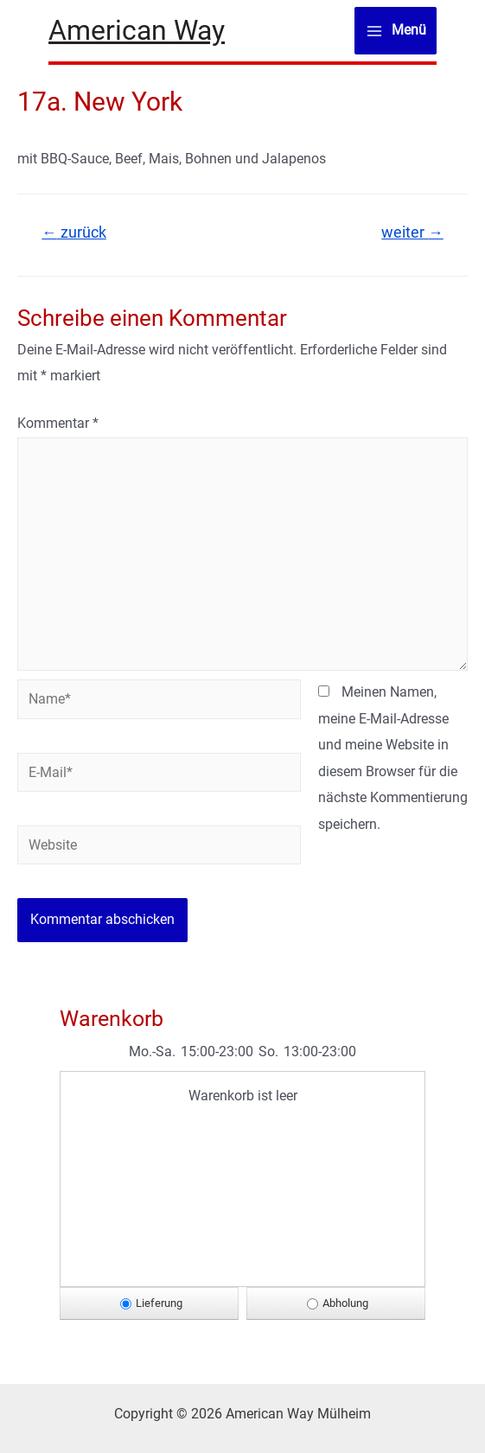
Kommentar (58, 423)
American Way (136, 30)
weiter (412, 232)
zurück (73, 232)
